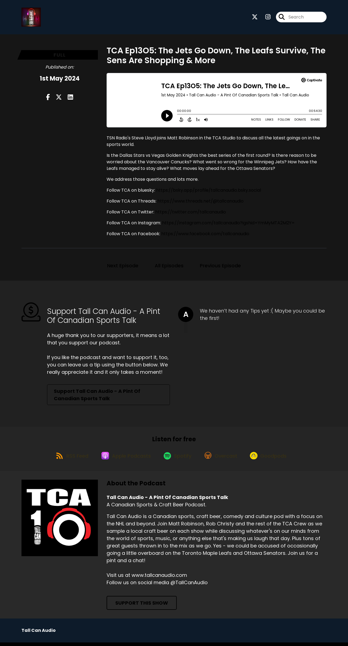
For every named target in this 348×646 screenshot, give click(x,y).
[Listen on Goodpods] (272, 459)
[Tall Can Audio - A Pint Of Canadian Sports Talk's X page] (255, 18)
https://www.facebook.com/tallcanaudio (205, 235)
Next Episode (122, 266)
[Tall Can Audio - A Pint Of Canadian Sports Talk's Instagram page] (265, 18)
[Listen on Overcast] (222, 459)
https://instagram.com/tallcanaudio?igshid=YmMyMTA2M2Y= (228, 224)
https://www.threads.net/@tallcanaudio (200, 202)
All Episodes (169, 266)
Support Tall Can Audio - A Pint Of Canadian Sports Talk (97, 396)
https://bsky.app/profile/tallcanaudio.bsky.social (208, 191)
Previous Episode (220, 266)
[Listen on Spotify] (178, 459)
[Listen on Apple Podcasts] (124, 459)
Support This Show (141, 606)
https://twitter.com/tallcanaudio (190, 213)
